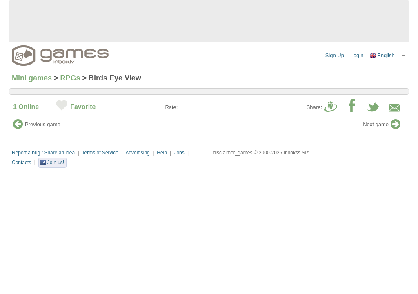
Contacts (21, 162)
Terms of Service (100, 153)
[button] (387, 55)
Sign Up (334, 55)
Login (357, 55)
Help (162, 153)
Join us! (52, 162)
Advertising (137, 153)
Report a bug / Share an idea (43, 153)
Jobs (179, 153)
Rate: (171, 107)
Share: (314, 107)
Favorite (83, 106)
